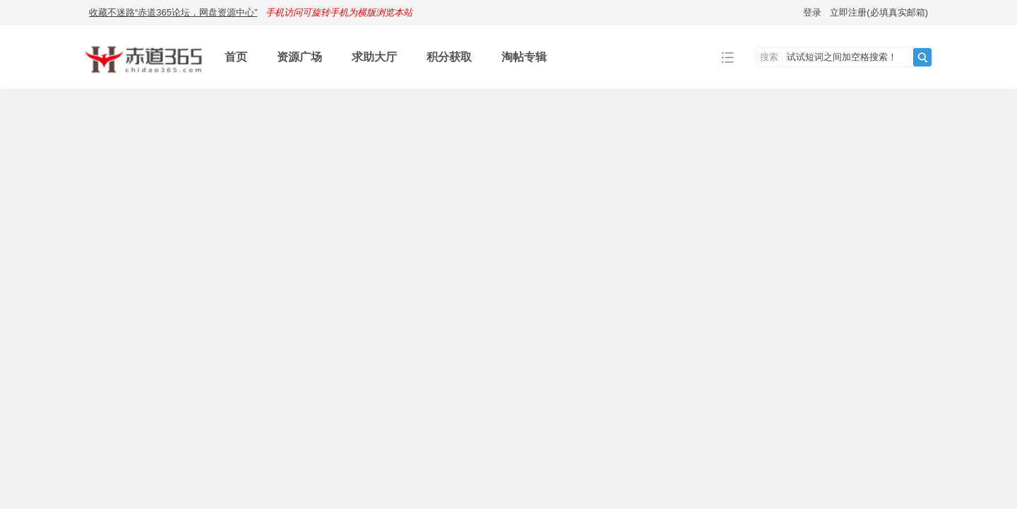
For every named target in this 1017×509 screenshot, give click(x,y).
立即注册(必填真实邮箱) (879, 12)
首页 (236, 57)
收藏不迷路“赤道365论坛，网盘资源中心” (173, 12)
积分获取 (449, 57)
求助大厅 (374, 57)
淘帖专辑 (524, 57)
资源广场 (299, 57)
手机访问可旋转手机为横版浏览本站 (339, 12)
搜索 (769, 57)
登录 (812, 12)
